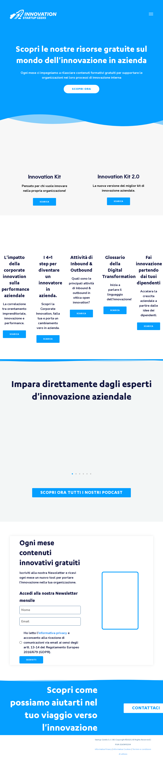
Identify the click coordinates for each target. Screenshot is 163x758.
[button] (151, 14)
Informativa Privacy (103, 749)
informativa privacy (53, 633)
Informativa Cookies (122, 749)
